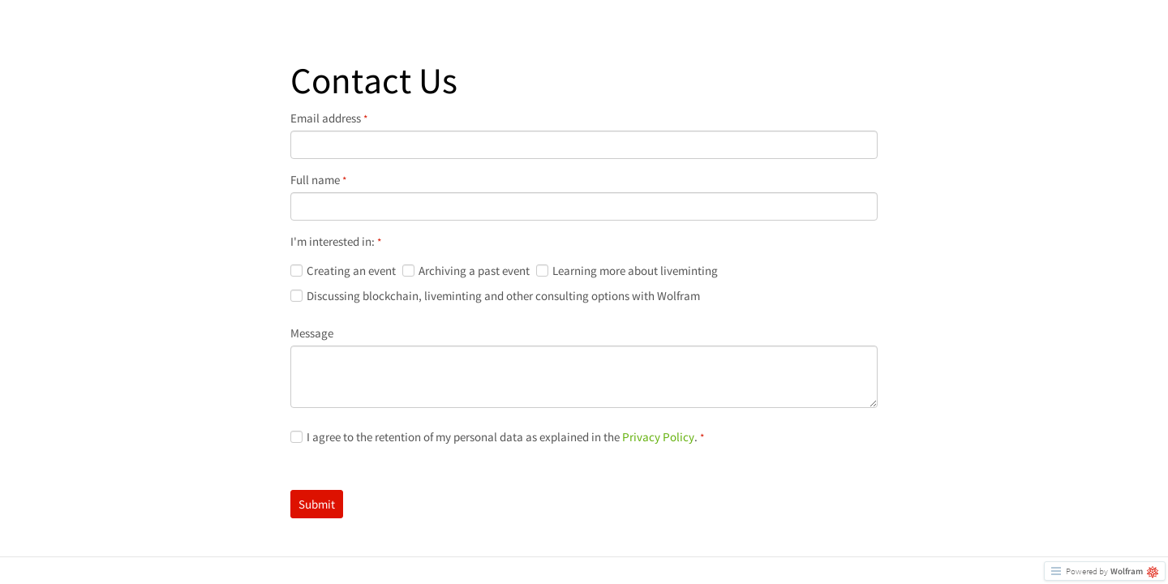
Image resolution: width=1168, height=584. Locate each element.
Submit (316, 504)
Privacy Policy (658, 436)
